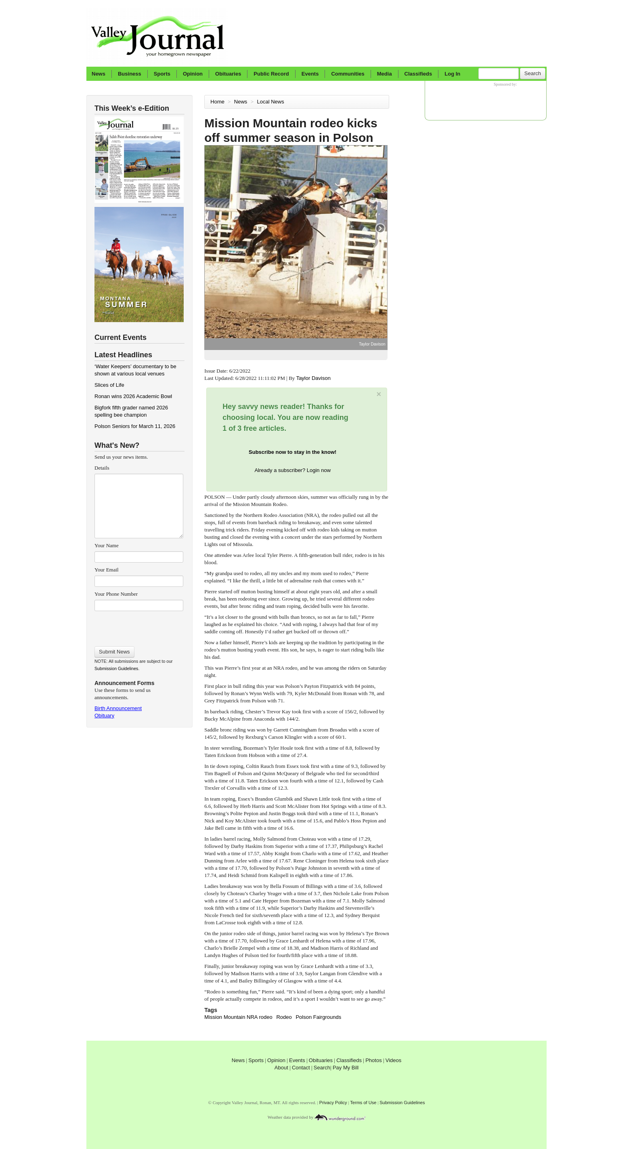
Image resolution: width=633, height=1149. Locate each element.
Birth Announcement (118, 708)
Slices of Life (109, 385)
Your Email (106, 570)
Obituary (104, 716)
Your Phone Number (116, 594)
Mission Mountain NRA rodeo (238, 1017)
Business (129, 74)
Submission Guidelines (116, 668)
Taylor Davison (314, 378)
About (281, 1068)
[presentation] (138, 626)
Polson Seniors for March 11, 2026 (134, 426)
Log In (452, 74)
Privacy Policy (333, 1102)
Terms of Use (363, 1102)
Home (217, 102)
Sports (162, 74)
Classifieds (418, 74)
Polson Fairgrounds (318, 1017)
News (98, 74)
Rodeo (283, 1017)
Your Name (106, 545)
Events (310, 74)
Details (101, 468)
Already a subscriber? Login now (292, 470)
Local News (271, 102)
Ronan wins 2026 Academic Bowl (133, 396)
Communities (347, 74)
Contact (301, 1068)
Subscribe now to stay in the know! (292, 452)
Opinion (193, 74)
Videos (394, 1060)
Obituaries (228, 74)
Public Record (271, 74)
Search (532, 73)
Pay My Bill (345, 1068)
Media (384, 74)
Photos (373, 1060)
